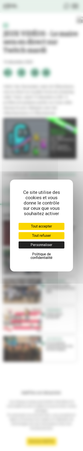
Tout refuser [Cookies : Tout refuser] (41, 235)
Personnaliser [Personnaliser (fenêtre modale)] (41, 245)
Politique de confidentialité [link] (41, 256)
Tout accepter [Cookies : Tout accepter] (41, 226)
